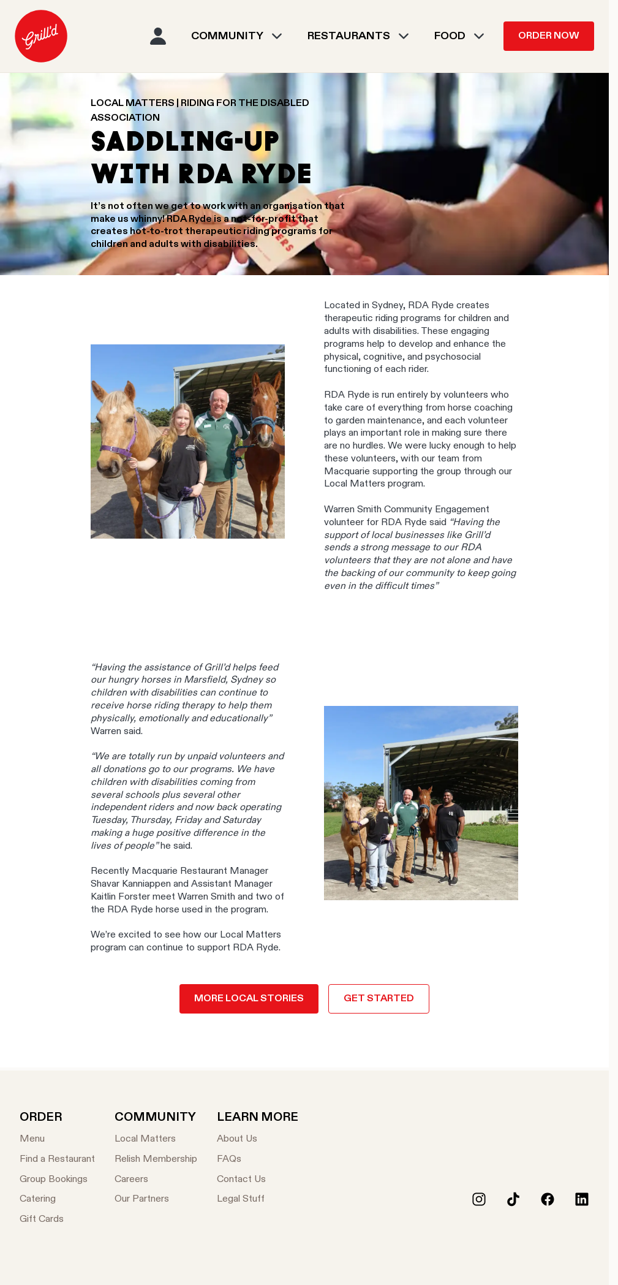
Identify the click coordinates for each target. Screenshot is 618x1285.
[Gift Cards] (57, 1219)
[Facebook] (547, 1199)
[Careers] (156, 1179)
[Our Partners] (156, 1199)
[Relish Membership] (156, 1159)
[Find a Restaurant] (57, 1159)
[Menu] (57, 1139)
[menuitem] (41, 36)
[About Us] (257, 1139)
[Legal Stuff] (257, 1199)
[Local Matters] (156, 1139)
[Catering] (57, 1199)
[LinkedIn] (582, 1199)
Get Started (379, 999)
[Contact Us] (257, 1179)
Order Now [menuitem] (548, 36)
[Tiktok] (513, 1199)
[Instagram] (479, 1199)
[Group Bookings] (57, 1179)
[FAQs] (257, 1159)
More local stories (249, 999)
